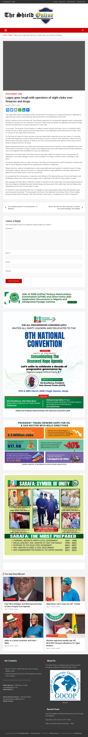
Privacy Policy (81, 1)
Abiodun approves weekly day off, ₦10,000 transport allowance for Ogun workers (63, 643)
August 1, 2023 (10, 105)
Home (55, 1)
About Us (62, 1)
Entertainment (12, 94)
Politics (8, 635)
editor (18, 105)
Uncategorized (10, 599)
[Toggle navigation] (5, 30)
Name (8, 253)
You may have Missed (14, 574)
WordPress (78, 733)
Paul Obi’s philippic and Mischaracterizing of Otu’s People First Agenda (23, 605)
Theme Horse (54, 733)
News (20, 94)
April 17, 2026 (9, 609)
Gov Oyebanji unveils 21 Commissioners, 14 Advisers (22, 208)
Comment (9, 228)
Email (8, 262)
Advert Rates (71, 1)
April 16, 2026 (9, 646)
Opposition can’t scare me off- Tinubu (63, 604)
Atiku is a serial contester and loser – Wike (60, 723)
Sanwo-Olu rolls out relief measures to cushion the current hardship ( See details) (64, 208)
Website (8, 271)
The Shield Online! (23, 733)
